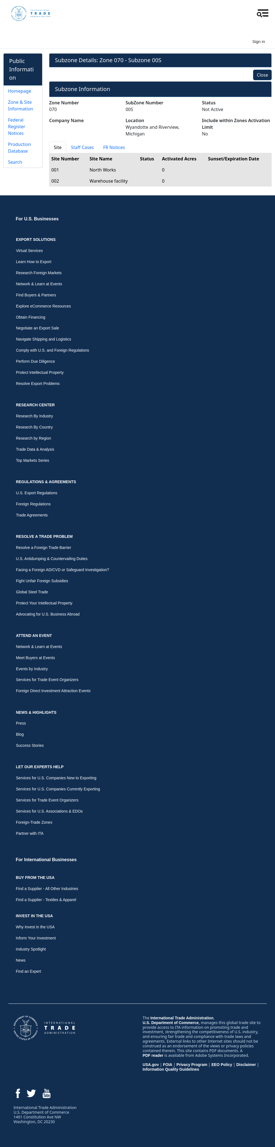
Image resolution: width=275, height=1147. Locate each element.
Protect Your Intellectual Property (44, 603)
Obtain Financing (30, 317)
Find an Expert (28, 971)
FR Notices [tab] (114, 147)
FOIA (167, 1064)
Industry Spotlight (31, 949)
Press (21, 723)
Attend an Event (34, 635)
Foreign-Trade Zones (34, 822)
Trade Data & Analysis (35, 449)
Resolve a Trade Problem (44, 536)
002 (55, 181)
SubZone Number (144, 103)
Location (135, 120)
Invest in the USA (34, 916)
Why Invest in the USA (35, 927)
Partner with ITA (29, 833)
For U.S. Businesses (37, 218)
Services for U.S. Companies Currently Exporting (58, 789)
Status (208, 103)
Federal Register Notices (16, 126)
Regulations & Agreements (46, 482)
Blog (20, 734)
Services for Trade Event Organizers (47, 679)
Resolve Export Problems (38, 383)
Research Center (35, 405)
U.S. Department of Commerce (171, 1022)
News (21, 960)
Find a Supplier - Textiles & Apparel (46, 900)
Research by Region (33, 438)
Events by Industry (32, 669)
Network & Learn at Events (39, 284)
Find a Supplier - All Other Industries (47, 888)
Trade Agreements (32, 515)
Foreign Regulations (33, 504)
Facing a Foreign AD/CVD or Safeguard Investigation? (62, 570)
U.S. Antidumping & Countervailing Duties (51, 558)
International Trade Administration (182, 1018)
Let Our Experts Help (39, 767)
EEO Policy (222, 1064)
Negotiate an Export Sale (37, 328)
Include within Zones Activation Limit (236, 123)
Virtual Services (29, 250)
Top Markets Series (32, 460)
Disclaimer (246, 1064)
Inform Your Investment (36, 938)
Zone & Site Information (20, 105)
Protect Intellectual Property (39, 372)
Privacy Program (191, 1064)
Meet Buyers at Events (35, 658)
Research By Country (34, 427)
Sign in (258, 41)
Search (15, 162)
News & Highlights (36, 712)
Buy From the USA (35, 877)
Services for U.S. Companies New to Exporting (56, 778)
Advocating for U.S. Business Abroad (48, 614)
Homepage (19, 91)
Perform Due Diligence (35, 361)
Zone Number (64, 103)
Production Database (19, 147)
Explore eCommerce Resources (43, 306)
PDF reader (153, 1055)
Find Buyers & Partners (36, 295)
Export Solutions (35, 239)
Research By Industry (34, 416)
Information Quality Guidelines (171, 1069)
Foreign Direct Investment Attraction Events (53, 691)
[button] (262, 13)
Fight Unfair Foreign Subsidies (42, 581)
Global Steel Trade (32, 592)
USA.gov (151, 1064)
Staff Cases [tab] (82, 147)
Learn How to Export (33, 261)
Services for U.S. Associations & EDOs (49, 811)
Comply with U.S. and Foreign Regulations (52, 350)
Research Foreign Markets (39, 273)
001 (55, 170)
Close (262, 75)
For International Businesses (46, 859)
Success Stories (30, 745)
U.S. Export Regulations (36, 493)
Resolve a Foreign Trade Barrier (43, 547)
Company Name (66, 120)
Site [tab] (58, 147)
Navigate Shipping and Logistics (43, 339)
